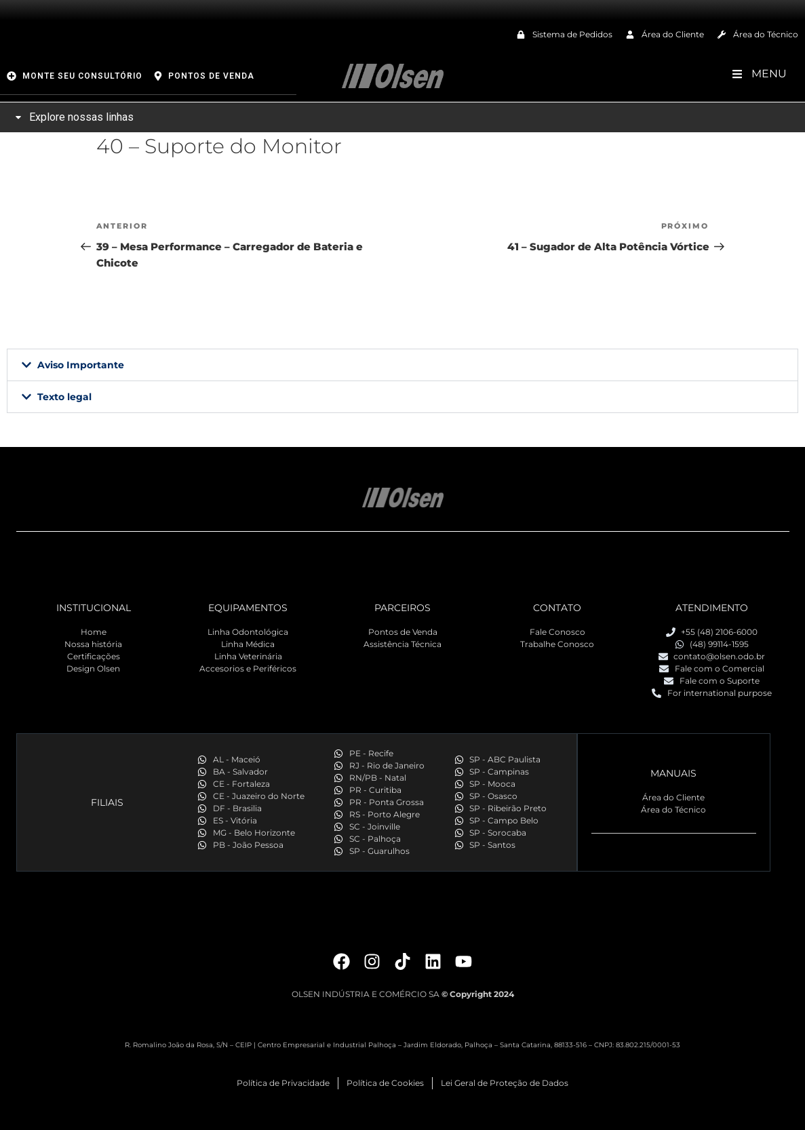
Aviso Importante (80, 365)
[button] (402, 365)
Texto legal (64, 397)
